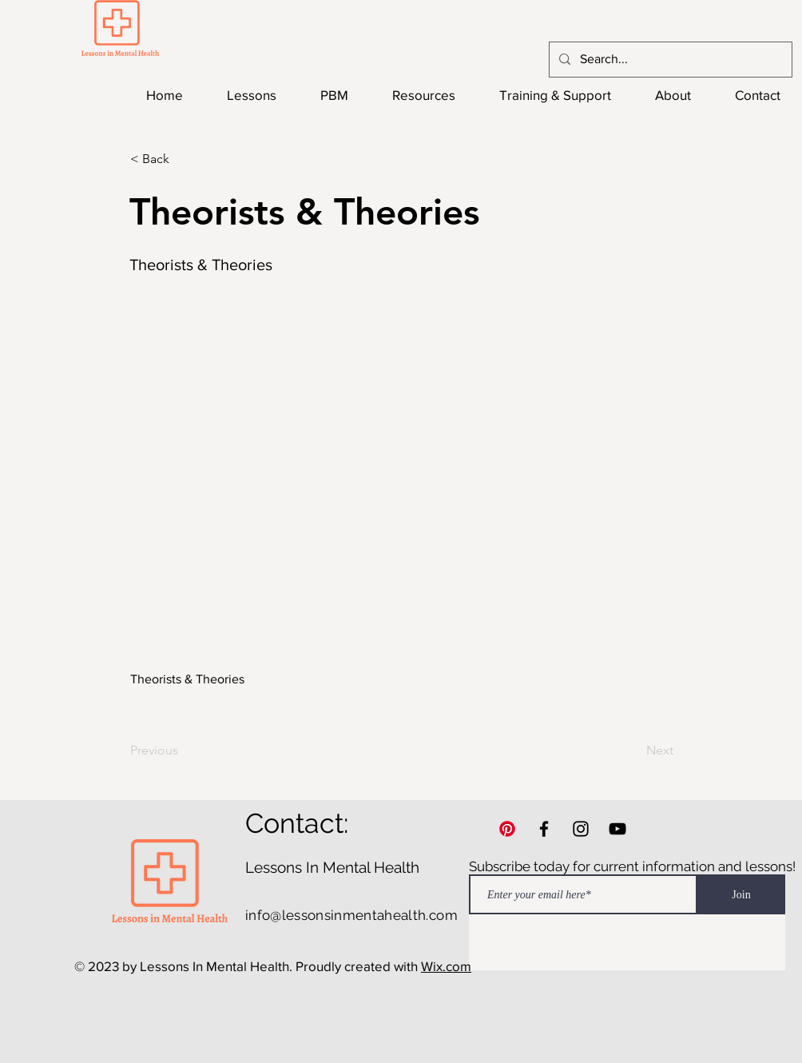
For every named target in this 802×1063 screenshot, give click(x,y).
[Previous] (183, 750)
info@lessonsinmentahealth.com (351, 915)
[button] (183, 159)
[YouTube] (617, 828)
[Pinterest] (507, 828)
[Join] (741, 894)
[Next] (633, 750)
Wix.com (446, 965)
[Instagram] (580, 828)
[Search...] (669, 59)
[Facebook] (544, 828)
